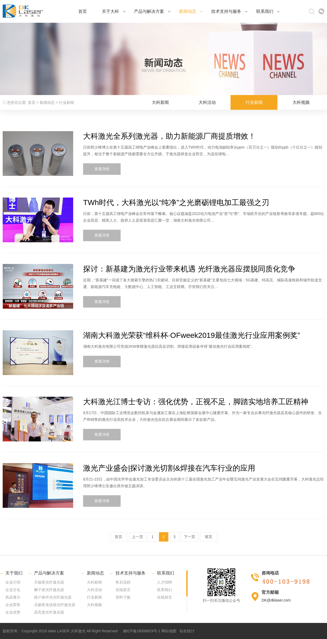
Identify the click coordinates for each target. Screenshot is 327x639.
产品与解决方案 (152, 11)
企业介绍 (12, 582)
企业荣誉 (12, 605)
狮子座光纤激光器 (49, 590)
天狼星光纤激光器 (49, 582)
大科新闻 (160, 102)
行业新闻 (66, 102)
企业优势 (12, 612)
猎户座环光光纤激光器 (53, 597)
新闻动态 (190, 11)
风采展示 (12, 597)
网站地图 (168, 631)
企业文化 (12, 590)
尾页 (208, 537)
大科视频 (301, 102)
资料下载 (123, 597)
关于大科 (113, 11)
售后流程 (123, 582)
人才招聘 (164, 582)
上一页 (137, 537)
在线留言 (123, 590)
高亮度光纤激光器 (49, 612)
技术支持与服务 (229, 11)
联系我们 (268, 11)
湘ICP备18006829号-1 (141, 631)
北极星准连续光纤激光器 (54, 605)
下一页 (189, 537)
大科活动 (207, 102)
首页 (82, 11)
